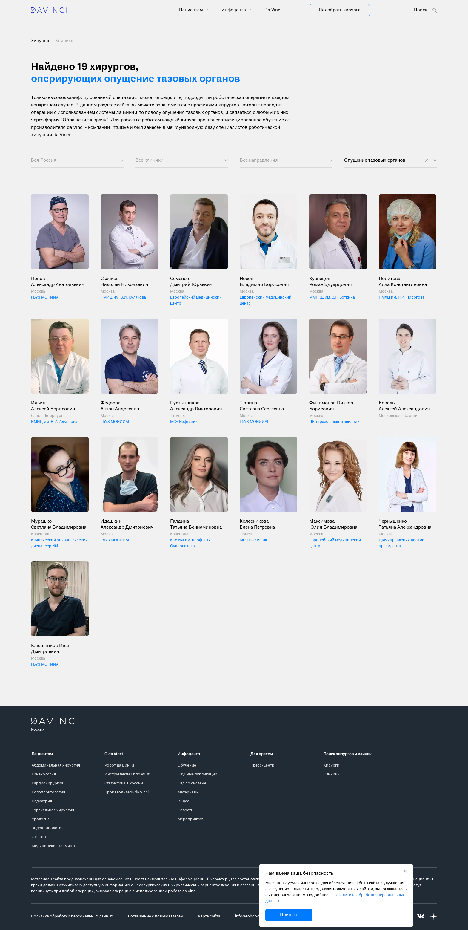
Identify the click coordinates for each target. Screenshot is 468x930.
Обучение (187, 765)
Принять (289, 915)
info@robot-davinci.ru (255, 916)
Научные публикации (197, 774)
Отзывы (39, 837)
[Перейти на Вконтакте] (420, 916)
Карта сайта (209, 916)
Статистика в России (123, 783)
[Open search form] (425, 10)
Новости (185, 810)
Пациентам (191, 10)
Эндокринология (48, 828)
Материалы (188, 792)
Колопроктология (48, 792)
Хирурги (331, 765)
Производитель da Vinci (126, 792)
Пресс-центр (262, 765)
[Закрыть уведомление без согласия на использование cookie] (405, 872)
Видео (184, 801)
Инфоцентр (234, 10)
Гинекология (44, 774)
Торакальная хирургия (53, 810)
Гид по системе (192, 783)
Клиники (64, 41)
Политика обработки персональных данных (72, 916)
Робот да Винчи (119, 765)
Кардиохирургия (47, 783)
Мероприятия (190, 819)
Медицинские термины (53, 846)
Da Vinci (272, 10)
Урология (41, 819)
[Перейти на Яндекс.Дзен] (433, 916)
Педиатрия (42, 801)
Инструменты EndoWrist (127, 774)
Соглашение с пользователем (155, 916)
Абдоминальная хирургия (56, 765)
